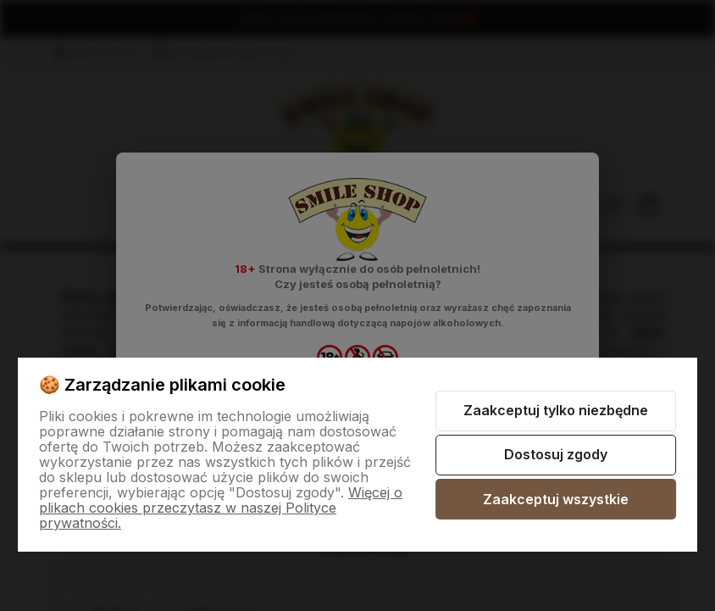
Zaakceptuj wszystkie (556, 499)
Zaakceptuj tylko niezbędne (555, 410)
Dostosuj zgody (555, 454)
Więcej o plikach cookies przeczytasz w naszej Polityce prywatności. (220, 507)
